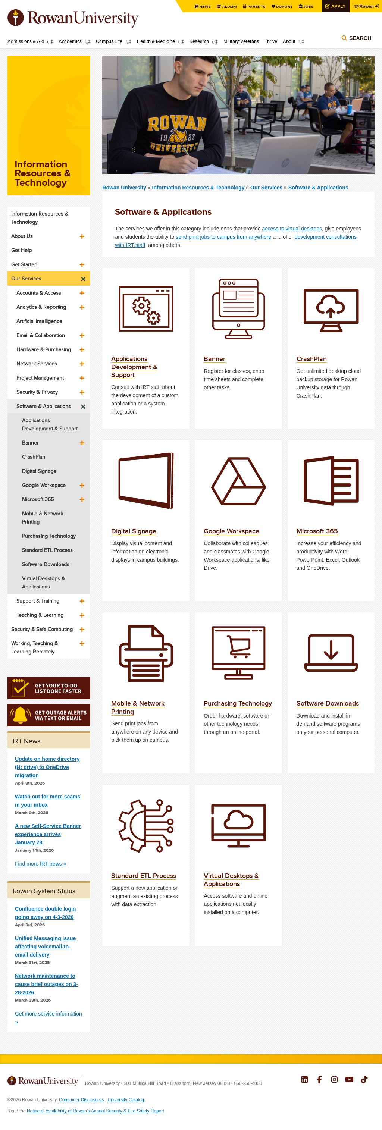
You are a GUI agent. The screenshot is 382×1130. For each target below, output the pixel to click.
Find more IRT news (38, 864)
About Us (22, 236)
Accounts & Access (38, 292)
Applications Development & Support (50, 424)
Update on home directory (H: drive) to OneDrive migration (47, 767)
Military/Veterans (241, 41)
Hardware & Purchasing (43, 349)
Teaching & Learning (39, 615)
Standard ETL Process (47, 550)
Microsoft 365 (38, 499)
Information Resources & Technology (199, 188)
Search (360, 38)
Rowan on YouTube (349, 1080)
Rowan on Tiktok (364, 1080)
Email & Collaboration (40, 335)
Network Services (36, 363)
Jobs (308, 6)
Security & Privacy (37, 392)
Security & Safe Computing (42, 629)
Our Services (266, 188)
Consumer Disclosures (81, 1099)
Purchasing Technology (49, 536)
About (289, 41)
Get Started (24, 264)
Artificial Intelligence (39, 321)
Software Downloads (45, 564)
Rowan (363, 6)
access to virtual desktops (292, 229)
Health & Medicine (156, 41)
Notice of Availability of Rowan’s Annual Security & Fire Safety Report (95, 1111)
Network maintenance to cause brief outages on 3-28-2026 (46, 984)
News (204, 6)
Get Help (21, 250)
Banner (30, 442)
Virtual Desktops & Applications (43, 582)
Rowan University (83, 18)
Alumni (229, 6)
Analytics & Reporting (41, 307)
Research (199, 41)
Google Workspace (44, 485)
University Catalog (126, 1099)
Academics (70, 41)
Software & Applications (318, 188)
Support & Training (37, 601)
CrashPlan (33, 457)
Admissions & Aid (25, 41)
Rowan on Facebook (319, 1080)
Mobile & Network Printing (42, 517)
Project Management (40, 378)
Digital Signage (39, 471)
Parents (256, 6)
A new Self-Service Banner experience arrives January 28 (48, 834)
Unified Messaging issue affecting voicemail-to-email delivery (45, 946)
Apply (338, 6)
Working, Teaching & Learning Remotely (34, 647)
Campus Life (109, 41)
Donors (284, 6)
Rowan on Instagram (334, 1080)
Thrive (270, 41)
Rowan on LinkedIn (304, 1080)
